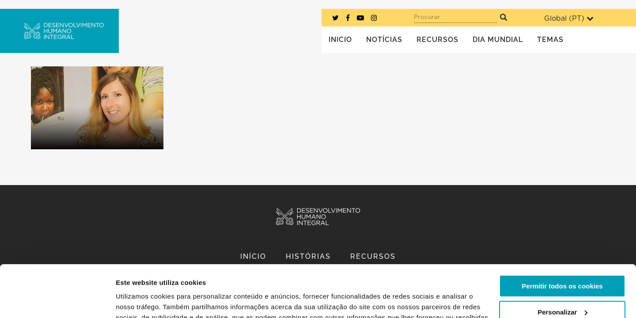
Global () (569, 18)
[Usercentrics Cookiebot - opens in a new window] (57, 300)
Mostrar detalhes (143, 300)
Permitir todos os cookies (562, 234)
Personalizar (562, 260)
